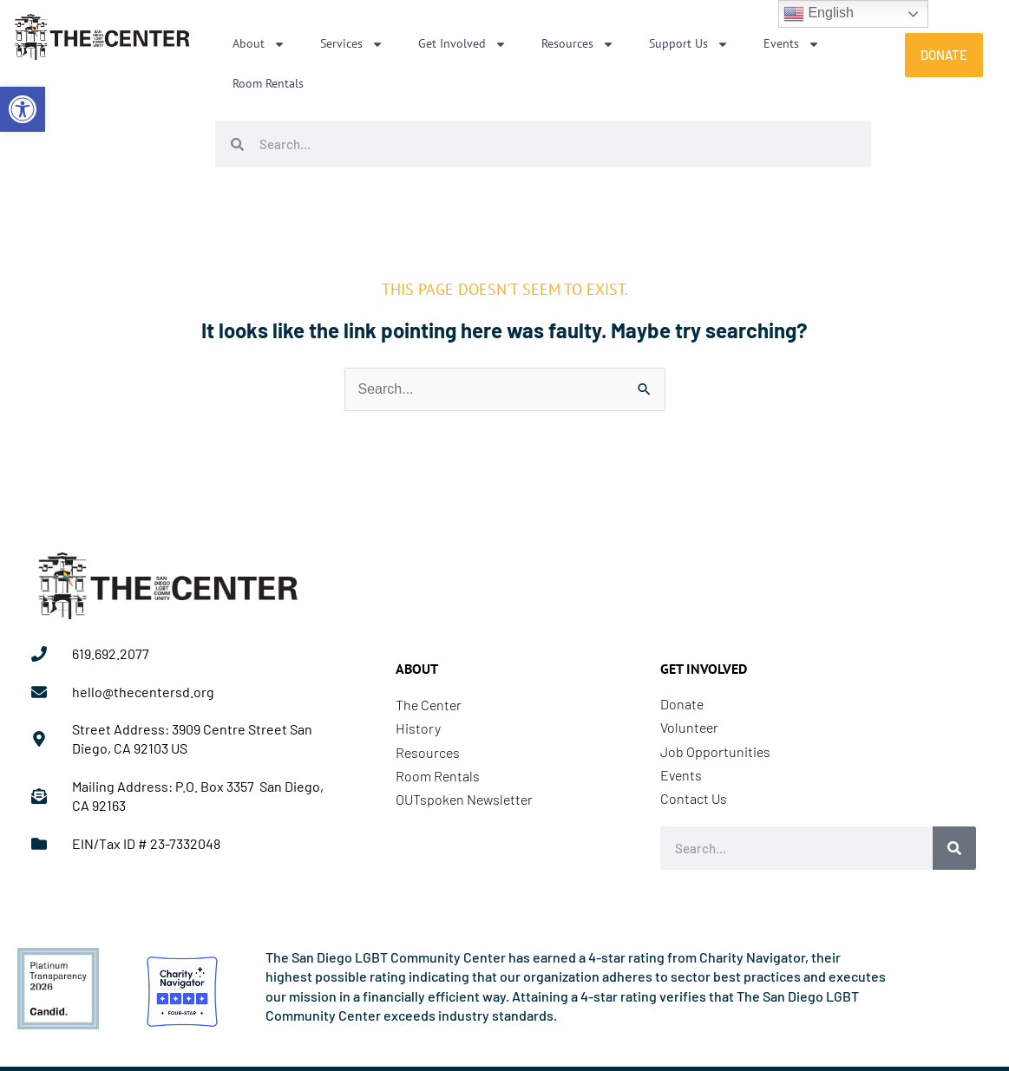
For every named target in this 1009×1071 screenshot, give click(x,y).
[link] (22, 109)
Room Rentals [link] (268, 83)
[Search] (954, 848)
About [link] (259, 44)
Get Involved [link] (462, 44)
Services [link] (351, 44)
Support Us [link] (689, 44)
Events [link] (791, 44)
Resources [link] (577, 44)
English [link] (818, 13)
